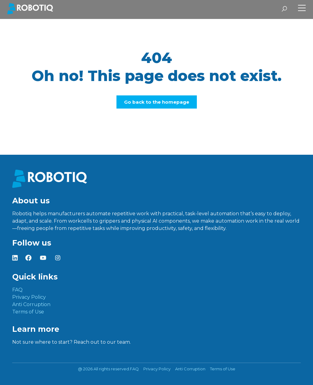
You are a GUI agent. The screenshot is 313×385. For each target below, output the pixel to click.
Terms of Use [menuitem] (28, 312)
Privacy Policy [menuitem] (29, 297)
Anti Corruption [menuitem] (31, 304)
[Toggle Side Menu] (302, 9)
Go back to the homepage (156, 102)
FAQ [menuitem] (17, 290)
